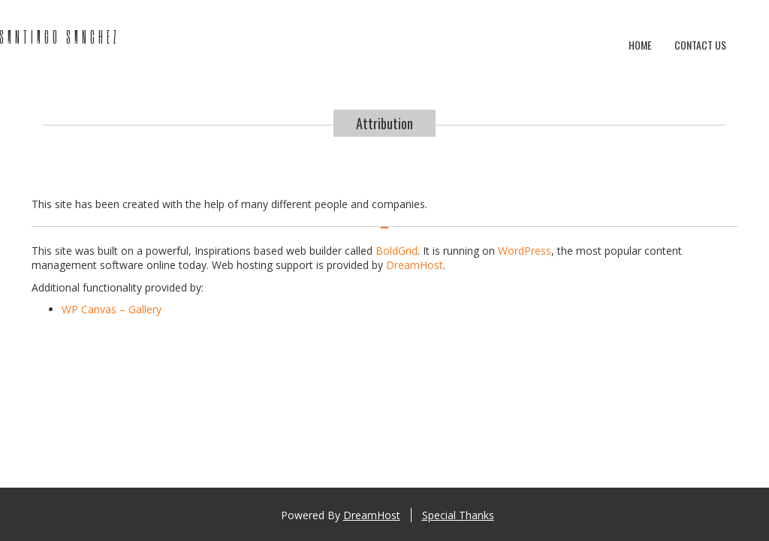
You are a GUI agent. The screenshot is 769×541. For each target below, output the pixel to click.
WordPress (524, 250)
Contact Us (700, 45)
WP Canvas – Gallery (111, 309)
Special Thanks (458, 515)
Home (640, 45)
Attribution (384, 123)
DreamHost (414, 265)
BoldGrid (396, 250)
